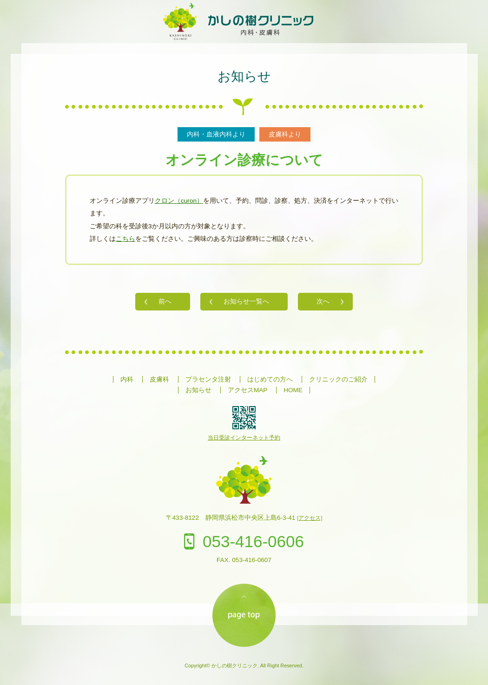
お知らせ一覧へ (246, 301)
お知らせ (244, 76)
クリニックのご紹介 (338, 379)
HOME (293, 390)
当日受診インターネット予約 (244, 437)
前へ (164, 301)
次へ (323, 301)
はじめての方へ (270, 379)
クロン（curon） (179, 200)
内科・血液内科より (216, 134)
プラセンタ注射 (208, 379)
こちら (125, 238)
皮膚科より (285, 134)
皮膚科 (159, 379)
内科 (126, 379)
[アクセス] (309, 518)
